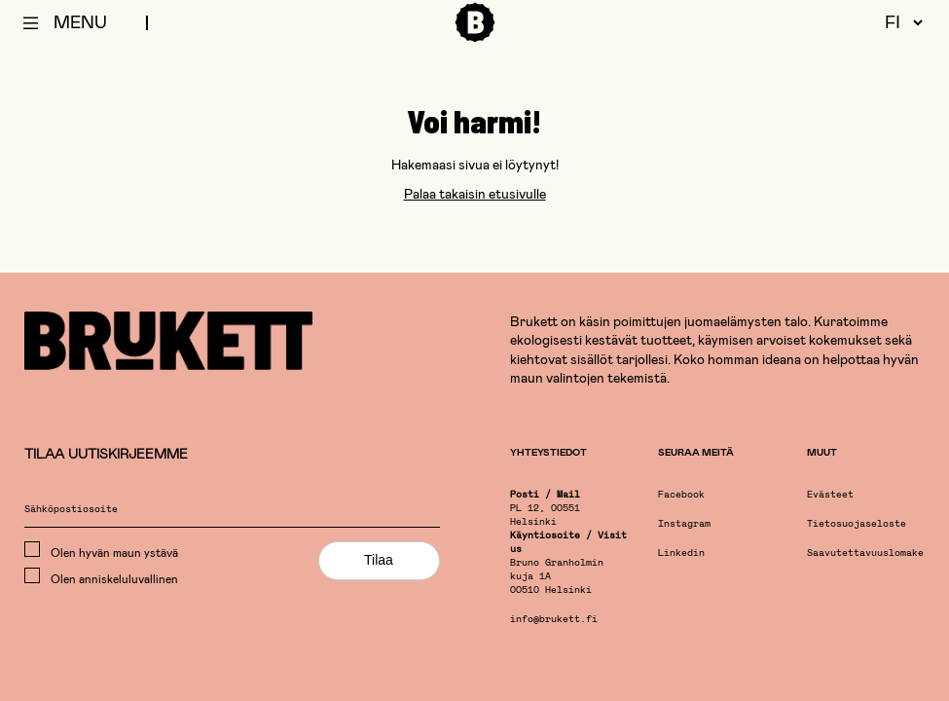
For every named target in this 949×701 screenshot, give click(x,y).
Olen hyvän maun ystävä (101, 550)
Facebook (681, 495)
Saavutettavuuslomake (865, 553)
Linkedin (681, 553)
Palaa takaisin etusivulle (475, 193)
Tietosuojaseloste (856, 524)
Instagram (684, 524)
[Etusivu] (475, 39)
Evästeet (830, 495)
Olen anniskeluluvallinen (101, 576)
